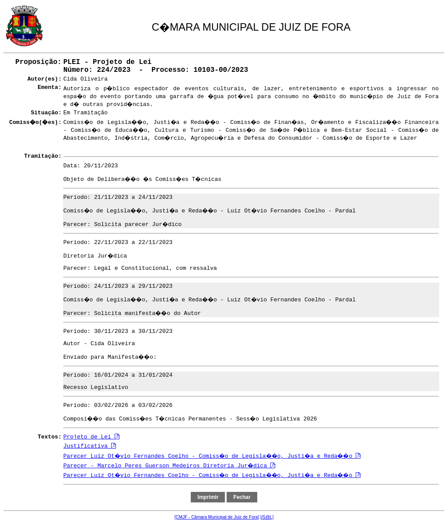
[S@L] (266, 517)
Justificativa (89, 446)
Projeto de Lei (91, 437)
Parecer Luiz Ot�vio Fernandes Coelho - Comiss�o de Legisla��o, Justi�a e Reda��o (211, 456)
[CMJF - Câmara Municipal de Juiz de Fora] (217, 517)
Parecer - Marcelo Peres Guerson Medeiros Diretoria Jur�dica (169, 466)
